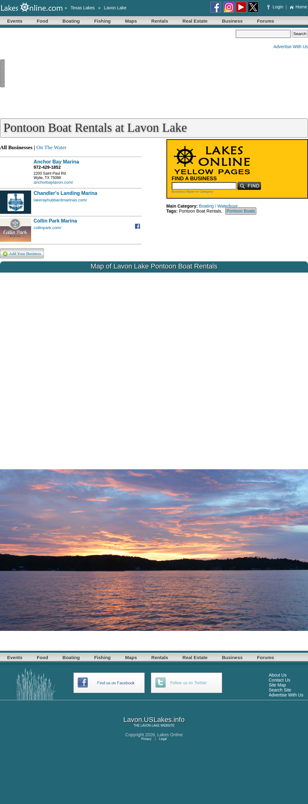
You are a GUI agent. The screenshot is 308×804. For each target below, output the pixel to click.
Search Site (280, 689)
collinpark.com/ (47, 227)
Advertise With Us (290, 46)
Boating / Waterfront (218, 206)
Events (14, 21)
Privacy (146, 739)
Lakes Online (170, 734)
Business (232, 21)
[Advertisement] (118, 73)
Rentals (159, 21)
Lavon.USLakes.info (154, 720)
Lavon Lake (115, 7)
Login (275, 6)
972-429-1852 (47, 167)
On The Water (51, 147)
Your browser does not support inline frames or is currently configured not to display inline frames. (154, 366)
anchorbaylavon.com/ (53, 182)
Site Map (277, 684)
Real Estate (195, 21)
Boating (71, 21)
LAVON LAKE (150, 725)
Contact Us (279, 680)
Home (298, 6)
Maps (131, 21)
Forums (265, 21)
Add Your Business (22, 253)
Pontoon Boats (240, 211)
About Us (278, 675)
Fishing (102, 21)
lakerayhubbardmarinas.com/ (60, 200)
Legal (163, 739)
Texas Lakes (83, 7)
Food (42, 21)
